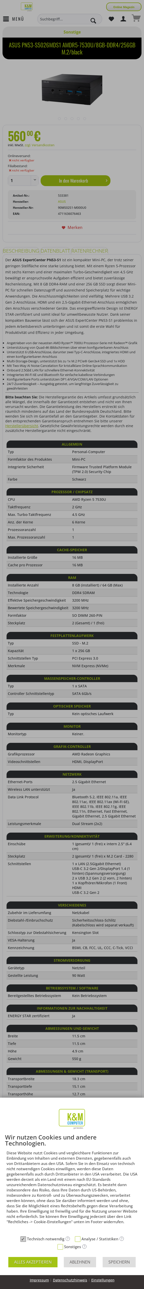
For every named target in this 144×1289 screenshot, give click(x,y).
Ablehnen (80, 1262)
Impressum (39, 1280)
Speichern (119, 1262)
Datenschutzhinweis (70, 1280)
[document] (72, 1184)
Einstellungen (102, 1280)
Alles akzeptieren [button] (33, 1262)
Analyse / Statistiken (99, 1238)
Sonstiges (72, 1246)
